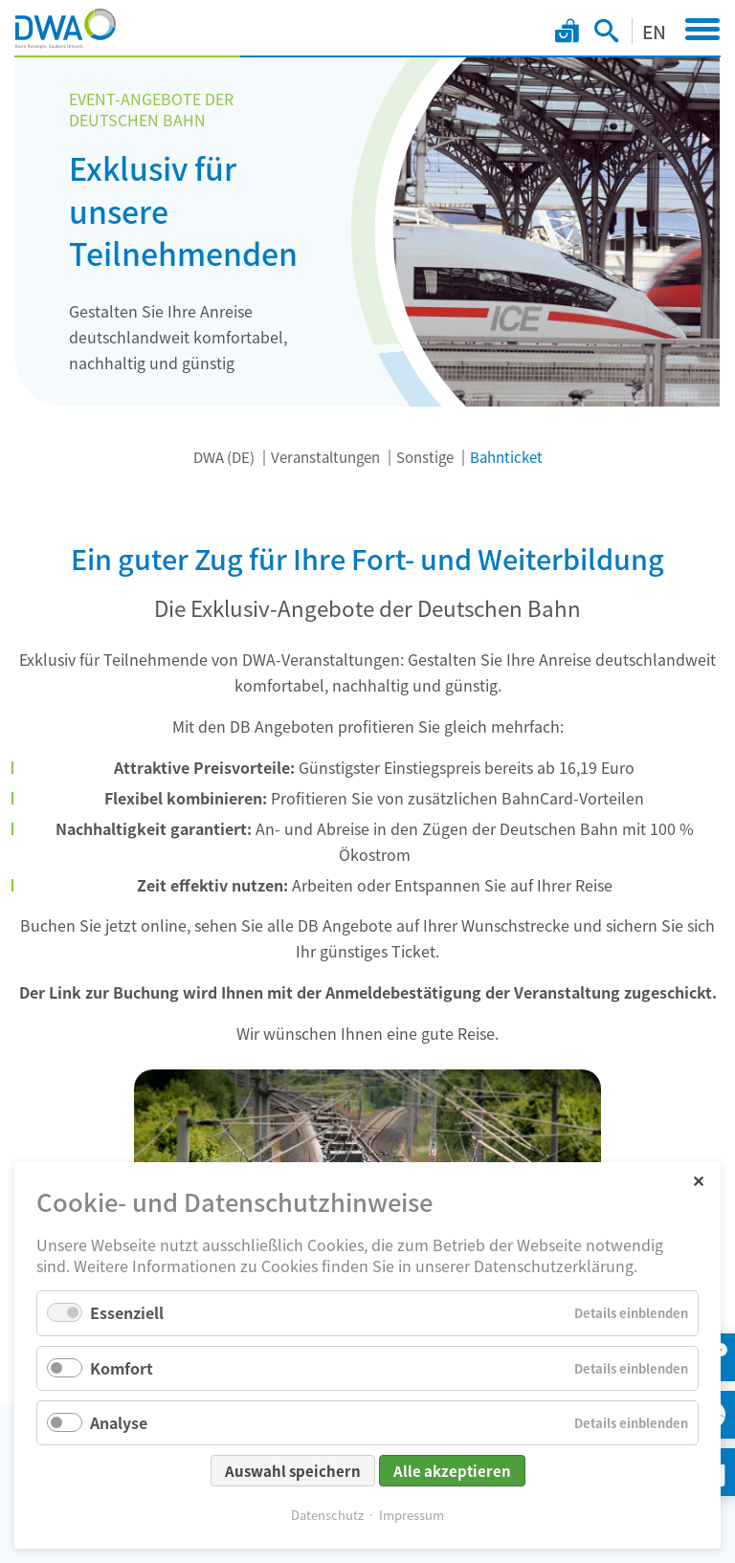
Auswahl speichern (293, 1471)
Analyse (118, 1422)
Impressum (411, 1515)
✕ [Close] (698, 1180)
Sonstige (425, 457)
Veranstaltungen (325, 457)
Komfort (121, 1367)
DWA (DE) (224, 457)
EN (654, 31)
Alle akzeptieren (452, 1471)
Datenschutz (327, 1515)
